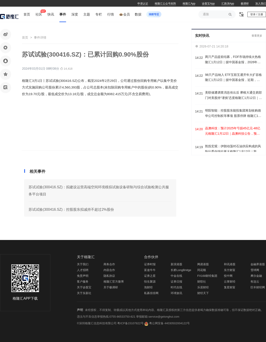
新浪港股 (176, 264)
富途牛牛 (150, 270)
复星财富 (229, 287)
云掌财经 (229, 281)
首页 (25, 37)
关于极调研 (111, 287)
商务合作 (109, 264)
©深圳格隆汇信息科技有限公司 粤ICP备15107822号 (110, 323)
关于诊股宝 (84, 287)
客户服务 (82, 281)
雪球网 (254, 270)
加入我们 (260, 3)
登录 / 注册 (256, 14)
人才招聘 (82, 270)
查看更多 (257, 35)
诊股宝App (208, 3)
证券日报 (176, 281)
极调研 (245, 3)
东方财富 (229, 270)
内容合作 (109, 270)
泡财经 (148, 287)
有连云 (254, 281)
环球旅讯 (176, 293)
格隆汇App (189, 3)
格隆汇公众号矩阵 (165, 3)
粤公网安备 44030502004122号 (169, 323)
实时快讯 (202, 35)
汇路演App (227, 3)
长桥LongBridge (181, 270)
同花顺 (201, 270)
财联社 (201, 281)
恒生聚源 (150, 281)
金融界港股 (257, 264)
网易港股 (203, 264)
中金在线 (176, 275)
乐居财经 (203, 287)
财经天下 (203, 293)
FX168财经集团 (207, 275)
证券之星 (150, 275)
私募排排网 (151, 293)
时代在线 (176, 287)
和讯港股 (229, 264)
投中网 (228, 275)
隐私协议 (109, 275)
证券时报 (150, 264)
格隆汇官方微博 (114, 281)
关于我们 (82, 264)
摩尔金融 (256, 275)
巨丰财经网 (257, 287)
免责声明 (82, 275)
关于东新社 (84, 293)
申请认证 (142, 3)
